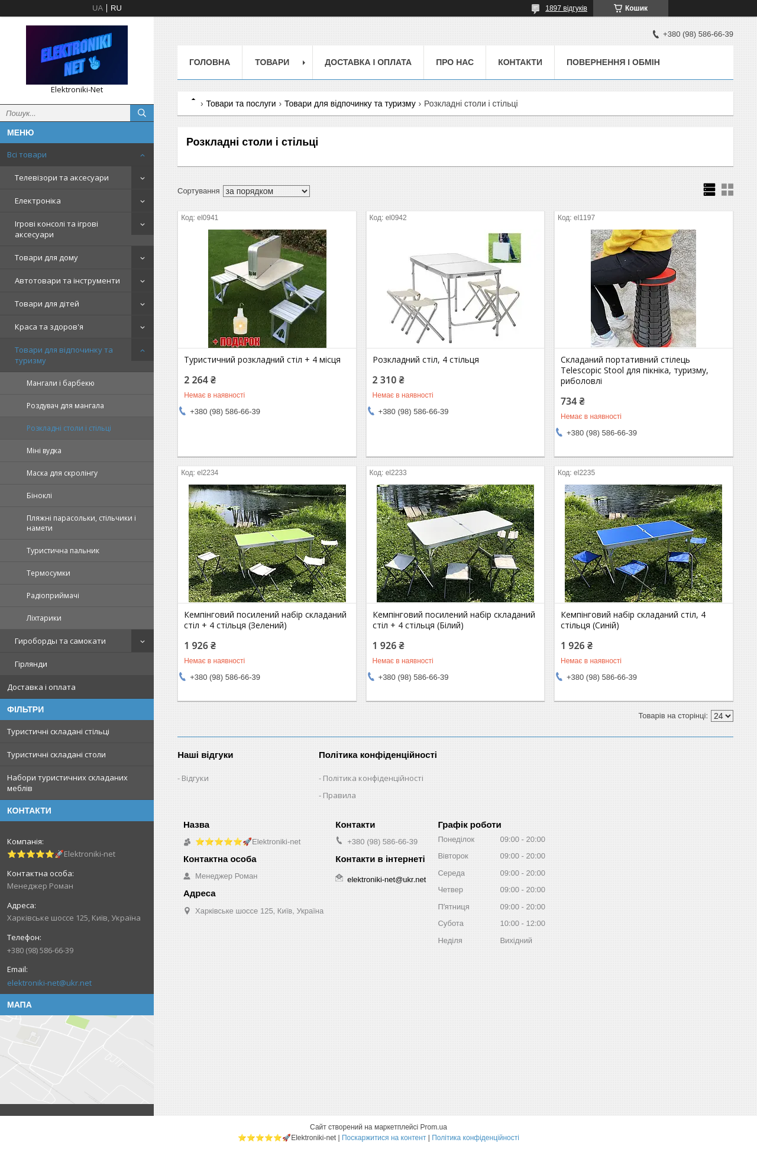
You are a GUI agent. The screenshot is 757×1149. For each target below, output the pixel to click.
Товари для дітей (47, 303)
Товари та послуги (241, 103)
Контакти (520, 62)
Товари (272, 62)
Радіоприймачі (53, 595)
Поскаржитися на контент (384, 1138)
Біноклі (39, 495)
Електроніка (38, 200)
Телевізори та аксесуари (62, 177)
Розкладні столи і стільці (69, 428)
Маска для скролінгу (62, 473)
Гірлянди (31, 664)
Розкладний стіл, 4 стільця (426, 359)
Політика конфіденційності (373, 778)
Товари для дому (46, 257)
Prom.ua (433, 1127)
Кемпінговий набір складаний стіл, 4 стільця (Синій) (633, 620)
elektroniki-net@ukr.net (49, 982)
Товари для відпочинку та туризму (64, 355)
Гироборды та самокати (60, 640)
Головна (209, 62)
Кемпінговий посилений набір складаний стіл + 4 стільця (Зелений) (265, 620)
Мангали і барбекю (61, 383)
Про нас (455, 62)
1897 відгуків (566, 8)
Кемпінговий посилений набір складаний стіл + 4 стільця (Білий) (454, 620)
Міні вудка (44, 451)
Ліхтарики (44, 618)
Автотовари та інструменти (67, 280)
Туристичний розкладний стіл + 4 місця (262, 359)
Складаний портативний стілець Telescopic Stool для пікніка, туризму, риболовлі (635, 370)
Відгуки (195, 778)
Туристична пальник (63, 551)
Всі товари (27, 154)
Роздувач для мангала (65, 406)
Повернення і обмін (613, 62)
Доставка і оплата (41, 687)
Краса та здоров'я (49, 326)
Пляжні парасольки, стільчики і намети (81, 523)
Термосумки (48, 573)
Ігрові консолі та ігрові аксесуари (56, 229)
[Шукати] (142, 113)
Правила (339, 795)
